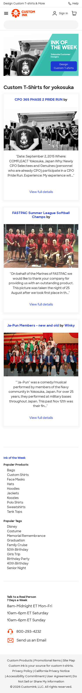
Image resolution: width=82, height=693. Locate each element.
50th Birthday (17, 550)
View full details (41, 192)
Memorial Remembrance (26, 536)
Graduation (16, 540)
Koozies (13, 498)
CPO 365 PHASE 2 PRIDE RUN (39, 99)
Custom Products (19, 660)
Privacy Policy (22, 671)
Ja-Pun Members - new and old (33, 325)
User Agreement (59, 676)
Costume (14, 531)
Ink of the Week (14, 458)
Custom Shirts (18, 475)
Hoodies (13, 489)
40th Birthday (17, 563)
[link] (23, 13)
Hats (10, 484)
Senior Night (16, 568)
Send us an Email (31, 640)
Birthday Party (18, 559)
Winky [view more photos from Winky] (70, 325)
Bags (11, 470)
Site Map (69, 660)
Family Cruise (17, 545)
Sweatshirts (16, 507)
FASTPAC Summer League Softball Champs (41, 215)
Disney (12, 527)
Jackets (13, 493)
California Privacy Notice (52, 671)
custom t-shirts (62, 666)
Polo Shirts (15, 502)
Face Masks (16, 479)
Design (64, 66)
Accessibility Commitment (25, 676)
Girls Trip (13, 554)
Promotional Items (47, 660)
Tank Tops (14, 512)
